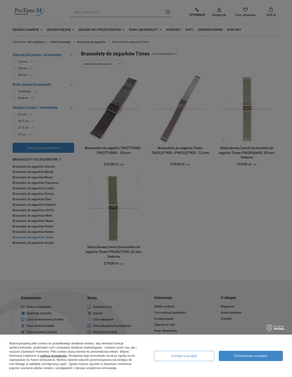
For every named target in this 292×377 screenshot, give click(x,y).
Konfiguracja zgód (184, 356)
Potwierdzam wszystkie (250, 356)
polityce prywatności (53, 355)
